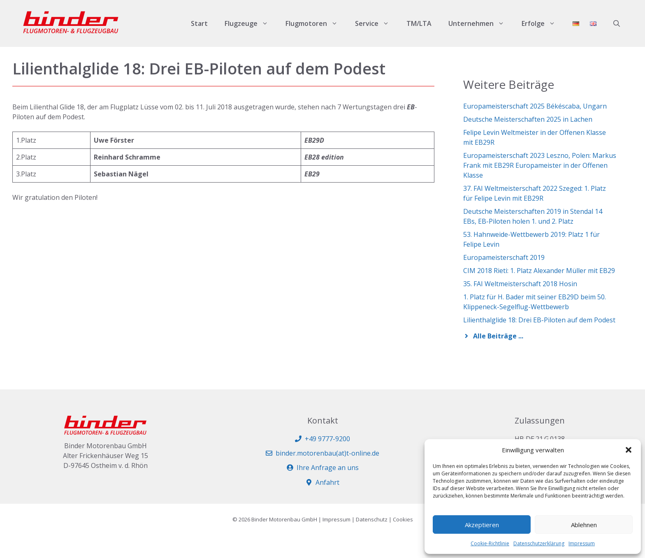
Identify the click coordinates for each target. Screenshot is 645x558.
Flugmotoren (315, 23)
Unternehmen (480, 23)
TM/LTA (419, 23)
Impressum (581, 543)
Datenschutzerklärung (538, 543)
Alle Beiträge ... (498, 335)
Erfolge (543, 23)
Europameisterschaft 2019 (504, 257)
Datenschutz (371, 519)
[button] (628, 450)
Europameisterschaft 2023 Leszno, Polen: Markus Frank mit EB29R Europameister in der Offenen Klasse (539, 165)
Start (199, 23)
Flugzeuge (251, 23)
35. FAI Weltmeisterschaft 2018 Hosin (520, 283)
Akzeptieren (482, 525)
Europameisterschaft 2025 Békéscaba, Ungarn (535, 106)
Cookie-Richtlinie (490, 543)
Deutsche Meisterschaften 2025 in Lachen (527, 119)
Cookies (403, 519)
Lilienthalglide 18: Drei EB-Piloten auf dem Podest (539, 319)
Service (376, 23)
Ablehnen (584, 525)
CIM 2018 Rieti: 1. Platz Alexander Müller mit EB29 (539, 270)
